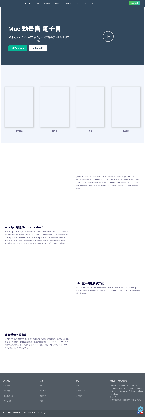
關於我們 (43, 385)
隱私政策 (43, 390)
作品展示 (68, 3)
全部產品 (6, 385)
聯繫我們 (79, 396)
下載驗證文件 (80, 390)
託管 (76, 3)
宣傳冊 (54, 131)
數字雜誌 (19, 131)
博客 (84, 3)
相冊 (90, 131)
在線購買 (57, 3)
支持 (91, 3)
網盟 (41, 401)
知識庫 (78, 385)
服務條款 (43, 396)
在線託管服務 (8, 396)
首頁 (38, 3)
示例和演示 (7, 401)
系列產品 (47, 3)
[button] (108, 36)
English (27, 3)
